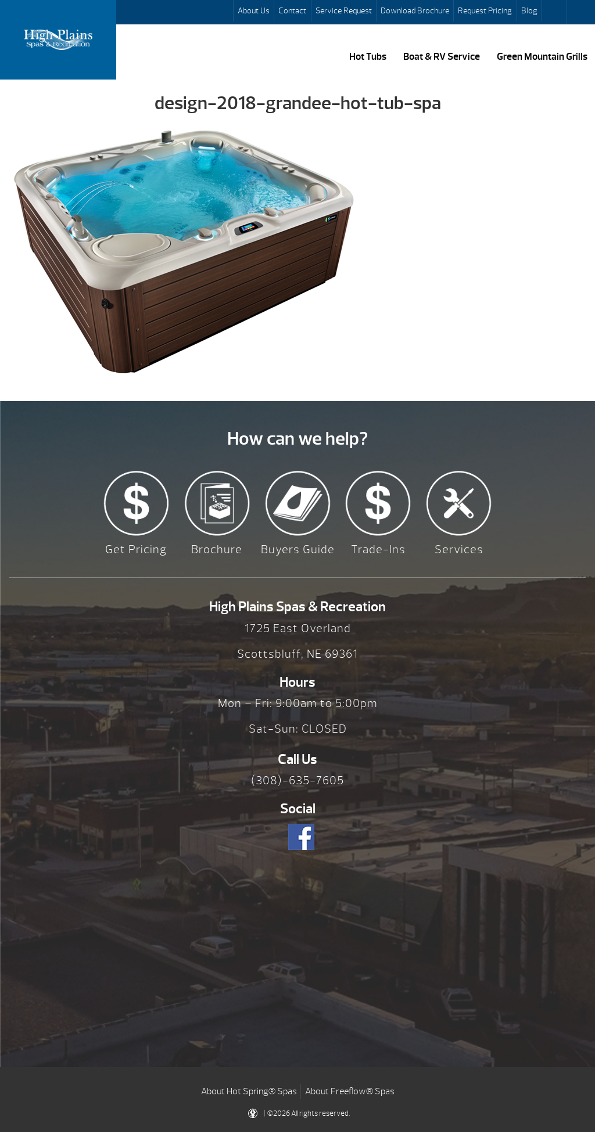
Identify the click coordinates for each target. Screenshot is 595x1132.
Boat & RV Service (441, 56)
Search (555, 12)
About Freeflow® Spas (350, 1091)
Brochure (216, 549)
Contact (292, 10)
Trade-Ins (378, 549)
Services (459, 549)
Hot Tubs (367, 56)
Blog (529, 10)
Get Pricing (136, 549)
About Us (254, 10)
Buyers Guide (298, 549)
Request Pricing (485, 10)
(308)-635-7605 (297, 780)
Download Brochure (415, 10)
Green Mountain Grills (542, 56)
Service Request (344, 10)
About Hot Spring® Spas (249, 1091)
